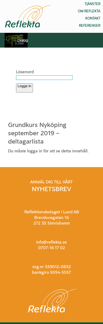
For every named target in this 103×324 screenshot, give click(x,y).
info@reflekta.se (51, 242)
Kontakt (92, 18)
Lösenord (25, 72)
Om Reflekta (89, 11)
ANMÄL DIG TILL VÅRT (51, 182)
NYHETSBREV (51, 189)
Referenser (89, 25)
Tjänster (92, 4)
